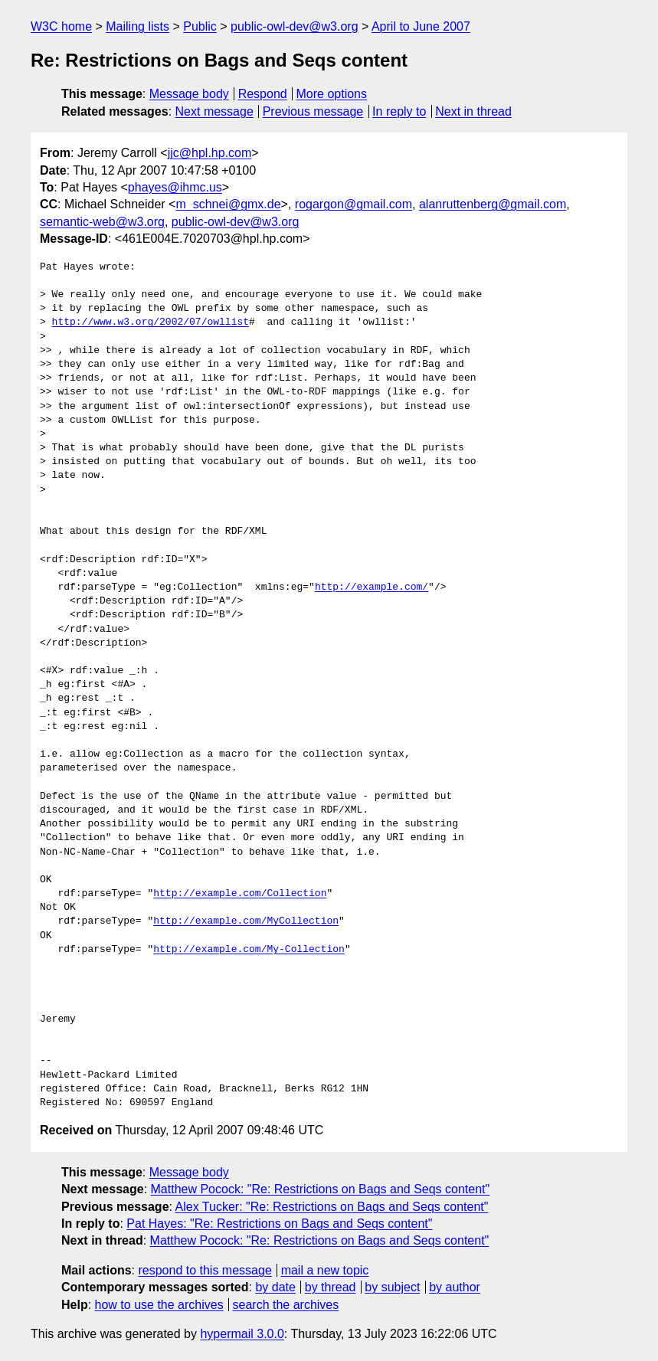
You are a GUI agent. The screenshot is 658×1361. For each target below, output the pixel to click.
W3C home (61, 26)
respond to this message (204, 1270)
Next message (214, 111)
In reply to (399, 111)
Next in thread (473, 111)
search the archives (286, 1304)
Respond (262, 93)
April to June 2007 (421, 26)
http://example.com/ (371, 587)
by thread (330, 1287)
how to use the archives (159, 1304)
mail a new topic (325, 1270)
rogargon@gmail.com (353, 204)
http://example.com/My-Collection (249, 950)
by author (454, 1287)
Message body (189, 93)
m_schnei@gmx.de (227, 204)
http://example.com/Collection (239, 894)
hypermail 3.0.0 (241, 1333)
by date (275, 1287)
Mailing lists (137, 26)
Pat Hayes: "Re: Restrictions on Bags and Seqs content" (279, 1223)
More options (332, 93)
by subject (392, 1287)
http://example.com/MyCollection (246, 921)
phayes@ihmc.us (175, 187)
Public (200, 26)
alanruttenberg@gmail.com (492, 204)
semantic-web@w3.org (102, 221)
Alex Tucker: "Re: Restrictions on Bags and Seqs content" (332, 1206)
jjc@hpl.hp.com (210, 152)
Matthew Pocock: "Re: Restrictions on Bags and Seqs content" (320, 1189)
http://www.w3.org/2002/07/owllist (150, 322)
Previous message (313, 111)
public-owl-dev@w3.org (294, 26)
